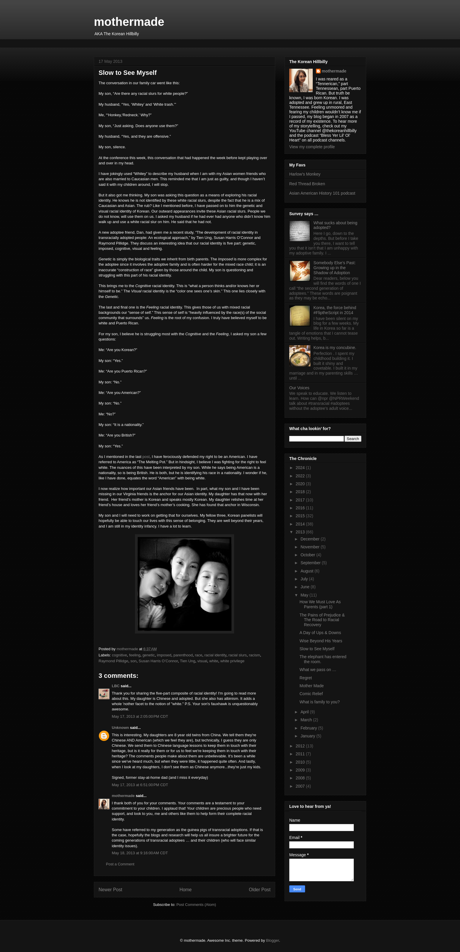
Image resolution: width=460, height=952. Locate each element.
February (309, 728)
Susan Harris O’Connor (158, 661)
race (198, 655)
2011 (301, 754)
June (305, 586)
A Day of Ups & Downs (320, 632)
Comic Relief (311, 693)
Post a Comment (120, 864)
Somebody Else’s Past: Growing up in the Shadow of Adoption (335, 267)
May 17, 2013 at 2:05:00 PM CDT (140, 716)
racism (254, 655)
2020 (301, 483)
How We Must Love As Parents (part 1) (320, 604)
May (304, 595)
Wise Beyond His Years (321, 640)
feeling (134, 655)
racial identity (215, 655)
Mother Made (312, 685)
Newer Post (110, 889)
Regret (306, 677)
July (304, 579)
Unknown (120, 727)
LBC (116, 686)
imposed (164, 655)
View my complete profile (312, 146)
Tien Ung (187, 661)
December (310, 539)
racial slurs (238, 655)
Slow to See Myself (317, 648)
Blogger (272, 940)
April (305, 712)
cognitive (119, 655)
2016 (301, 508)
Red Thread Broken (307, 183)
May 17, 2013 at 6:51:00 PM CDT (140, 785)
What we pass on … (318, 669)
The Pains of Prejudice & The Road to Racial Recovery (322, 620)
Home (186, 889)
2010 (301, 762)
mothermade (129, 21)
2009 (301, 770)
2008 (301, 778)
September (311, 562)
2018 (301, 491)
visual (202, 661)
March (306, 719)
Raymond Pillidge (113, 661)
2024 (301, 467)
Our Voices (299, 387)
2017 (301, 500)
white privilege (232, 661)
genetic (149, 655)
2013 (301, 532)
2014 (301, 524)
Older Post (259, 889)
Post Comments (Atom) (196, 904)
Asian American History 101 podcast (322, 193)
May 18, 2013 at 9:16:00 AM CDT (140, 853)
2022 (301, 476)
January (308, 736)
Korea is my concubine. (335, 347)
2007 (301, 786)
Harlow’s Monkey (304, 174)
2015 (301, 515)
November (310, 547)
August (307, 571)
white (213, 661)
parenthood (183, 655)
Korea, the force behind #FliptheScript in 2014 (335, 310)
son (133, 661)
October (308, 554)
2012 (301, 746)
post (146, 456)
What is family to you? (320, 702)
